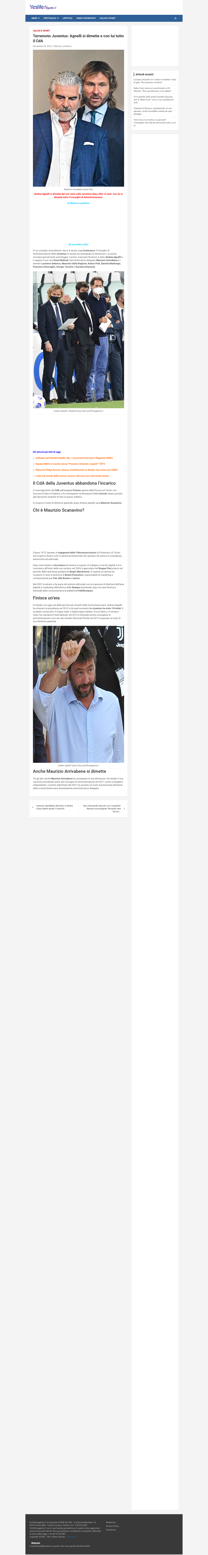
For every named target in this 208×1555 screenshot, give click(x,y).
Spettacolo (50, 18)
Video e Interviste (86, 18)
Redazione (110, 1522)
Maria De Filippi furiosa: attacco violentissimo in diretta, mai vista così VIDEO (77, 469)
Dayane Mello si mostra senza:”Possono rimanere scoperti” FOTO (70, 463)
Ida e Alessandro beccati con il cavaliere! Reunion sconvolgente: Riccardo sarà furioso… (102, 809)
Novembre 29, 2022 (42, 46)
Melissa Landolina (62, 46)
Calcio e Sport (107, 18)
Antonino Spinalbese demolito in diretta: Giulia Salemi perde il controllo (54, 807)
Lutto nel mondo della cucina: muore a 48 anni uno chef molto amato (72, 476)
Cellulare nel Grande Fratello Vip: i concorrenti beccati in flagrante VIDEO (74, 458)
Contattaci (71, 1537)
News (34, 18)
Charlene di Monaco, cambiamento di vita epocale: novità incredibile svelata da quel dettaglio (153, 111)
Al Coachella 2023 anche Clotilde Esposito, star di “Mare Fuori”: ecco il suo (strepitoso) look (154, 100)
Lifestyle (67, 18)
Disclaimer (111, 1530)
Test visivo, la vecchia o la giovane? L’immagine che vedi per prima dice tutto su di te (155, 123)
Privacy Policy (112, 1526)
